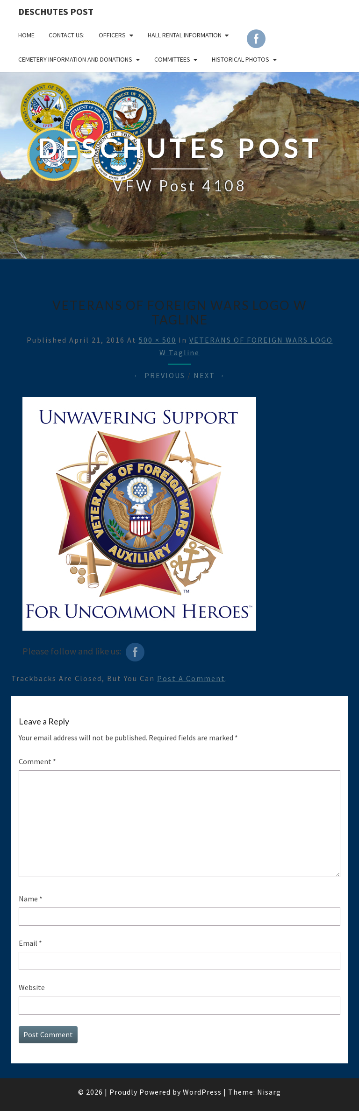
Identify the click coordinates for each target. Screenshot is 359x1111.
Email (30, 943)
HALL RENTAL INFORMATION (185, 35)
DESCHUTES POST (55, 11)
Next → (210, 375)
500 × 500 (157, 340)
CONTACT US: (67, 35)
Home (26, 35)
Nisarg (269, 1092)
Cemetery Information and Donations (75, 59)
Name (31, 898)
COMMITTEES (172, 59)
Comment (37, 761)
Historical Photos (240, 59)
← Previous (159, 375)
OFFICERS (112, 35)
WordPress (202, 1092)
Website (32, 987)
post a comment (191, 678)
